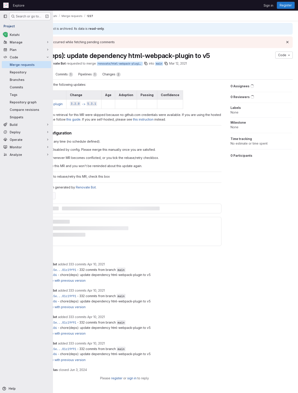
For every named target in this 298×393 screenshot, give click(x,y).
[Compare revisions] (26, 109)
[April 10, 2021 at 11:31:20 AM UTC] (126, 264)
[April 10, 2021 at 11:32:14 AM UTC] (126, 317)
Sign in (268, 5)
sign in (147, 378)
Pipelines (118, 74)
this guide (135, 119)
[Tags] (26, 94)
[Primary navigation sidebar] (5, 16)
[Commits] (26, 87)
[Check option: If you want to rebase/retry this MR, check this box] (63, 181)
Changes (142, 74)
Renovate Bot (116, 192)
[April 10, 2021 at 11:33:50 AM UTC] (126, 343)
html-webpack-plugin (77, 104)
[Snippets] (26, 117)
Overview (71, 74)
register (132, 378)
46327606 (80, 275)
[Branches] (26, 79)
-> (113, 104)
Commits (94, 74)
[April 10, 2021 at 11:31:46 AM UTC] (126, 290)
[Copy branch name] (176, 63)
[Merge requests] (26, 64)
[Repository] (26, 72)
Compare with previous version (93, 281)
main (189, 63)
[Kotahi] (26, 34)
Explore (18, 5)
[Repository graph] (26, 102)
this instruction (204, 119)
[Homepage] (5, 5)
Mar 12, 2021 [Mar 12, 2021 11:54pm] (208, 63)
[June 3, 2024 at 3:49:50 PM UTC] (108, 370)
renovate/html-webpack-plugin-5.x (150, 63)
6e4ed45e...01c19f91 (90, 270)
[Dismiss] (287, 42)
